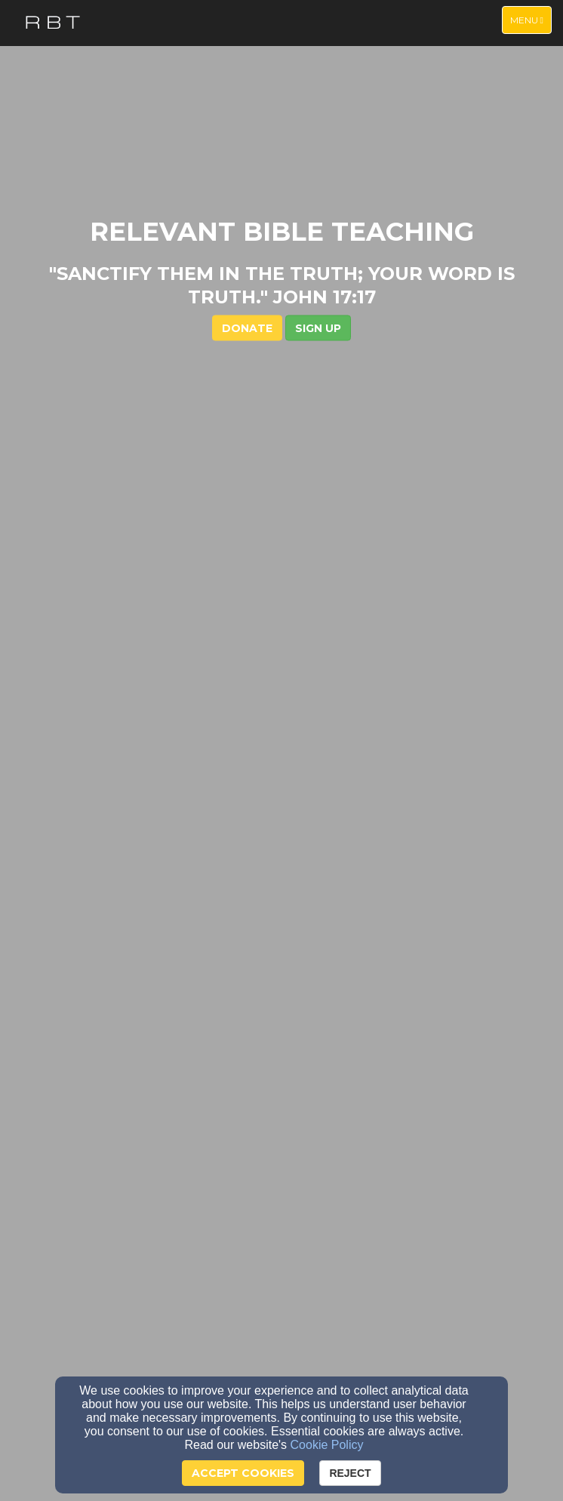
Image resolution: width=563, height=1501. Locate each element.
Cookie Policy (327, 1444)
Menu (530, 19)
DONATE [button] (247, 327)
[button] (318, 327)
